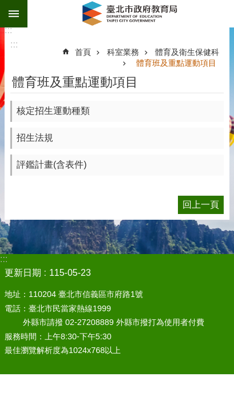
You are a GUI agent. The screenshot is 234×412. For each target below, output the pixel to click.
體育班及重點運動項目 (176, 63)
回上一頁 (201, 204)
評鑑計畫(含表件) (52, 164)
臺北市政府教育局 (130, 13)
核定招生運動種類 (53, 111)
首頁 (83, 52)
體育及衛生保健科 (187, 52)
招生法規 (35, 137)
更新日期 (23, 273)
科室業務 (123, 52)
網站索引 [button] (13, 13)
